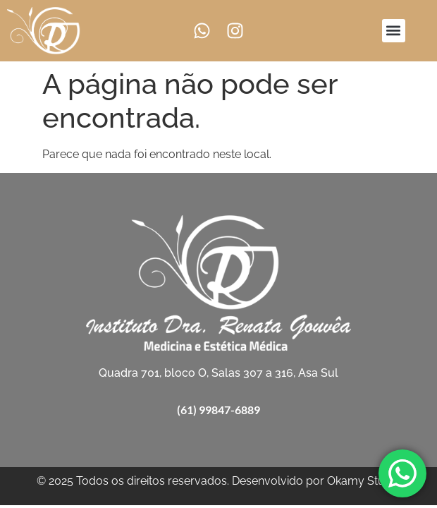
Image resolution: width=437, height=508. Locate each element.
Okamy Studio (364, 481)
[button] (393, 30)
